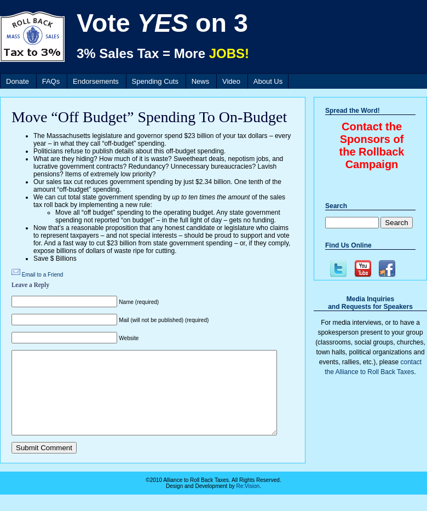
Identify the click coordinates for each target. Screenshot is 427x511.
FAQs (51, 81)
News (201, 81)
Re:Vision (248, 502)
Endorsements (96, 81)
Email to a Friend (43, 275)
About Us (267, 81)
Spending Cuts (155, 81)
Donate (17, 81)
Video (231, 81)
